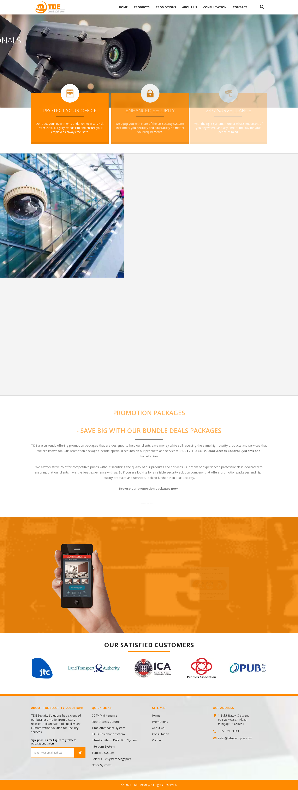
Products (142, 7)
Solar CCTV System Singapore (112, 759)
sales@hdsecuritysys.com (235, 738)
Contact (240, 7)
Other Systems (102, 765)
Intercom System (103, 746)
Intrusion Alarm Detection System (114, 740)
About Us (189, 7)
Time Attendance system (108, 728)
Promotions (166, 7)
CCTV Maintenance (104, 715)
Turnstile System (103, 753)
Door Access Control (106, 722)
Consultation (215, 7)
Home (123, 7)
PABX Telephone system (108, 734)
